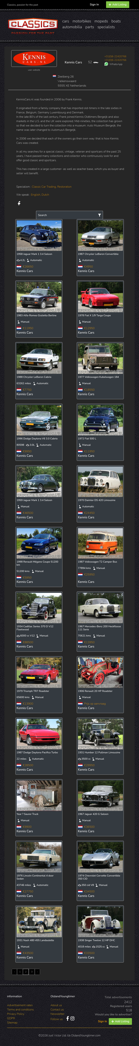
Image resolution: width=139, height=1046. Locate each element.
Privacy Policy (15, 1014)
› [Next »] (37, 971)
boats (116, 21)
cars (65, 21)
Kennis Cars (73, 62)
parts (89, 27)
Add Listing (118, 4)
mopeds (101, 21)
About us (56, 1005)
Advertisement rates (20, 1005)
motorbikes (82, 21)
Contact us (57, 1010)
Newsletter (57, 1014)
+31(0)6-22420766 (115, 56)
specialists (106, 27)
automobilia (72, 27)
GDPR (11, 1018)
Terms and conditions (20, 1010)
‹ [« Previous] (14, 971)
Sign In (94, 5)
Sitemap (12, 1023)
